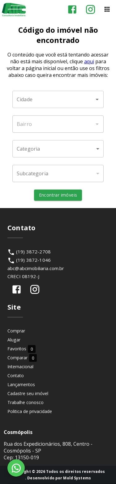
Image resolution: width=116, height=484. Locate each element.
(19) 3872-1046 (33, 260)
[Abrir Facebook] (72, 9)
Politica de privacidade (29, 411)
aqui (89, 61)
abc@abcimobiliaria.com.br (35, 268)
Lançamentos (21, 384)
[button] (58, 148)
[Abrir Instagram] (90, 9)
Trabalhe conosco (25, 402)
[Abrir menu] (107, 9)
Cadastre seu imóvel (27, 393)
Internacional (20, 366)
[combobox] (58, 99)
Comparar (22, 357)
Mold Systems (77, 478)
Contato (15, 375)
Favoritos (21, 348)
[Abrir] (97, 99)
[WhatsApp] (16, 468)
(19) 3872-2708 (33, 251)
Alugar (13, 340)
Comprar (16, 331)
